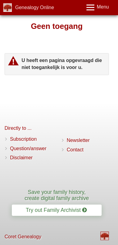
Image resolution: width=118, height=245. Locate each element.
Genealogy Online (34, 7)
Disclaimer (21, 157)
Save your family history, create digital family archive (57, 195)
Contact (75, 149)
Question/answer (28, 148)
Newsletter (78, 140)
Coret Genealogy (23, 236)
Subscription (23, 139)
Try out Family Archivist (56, 210)
